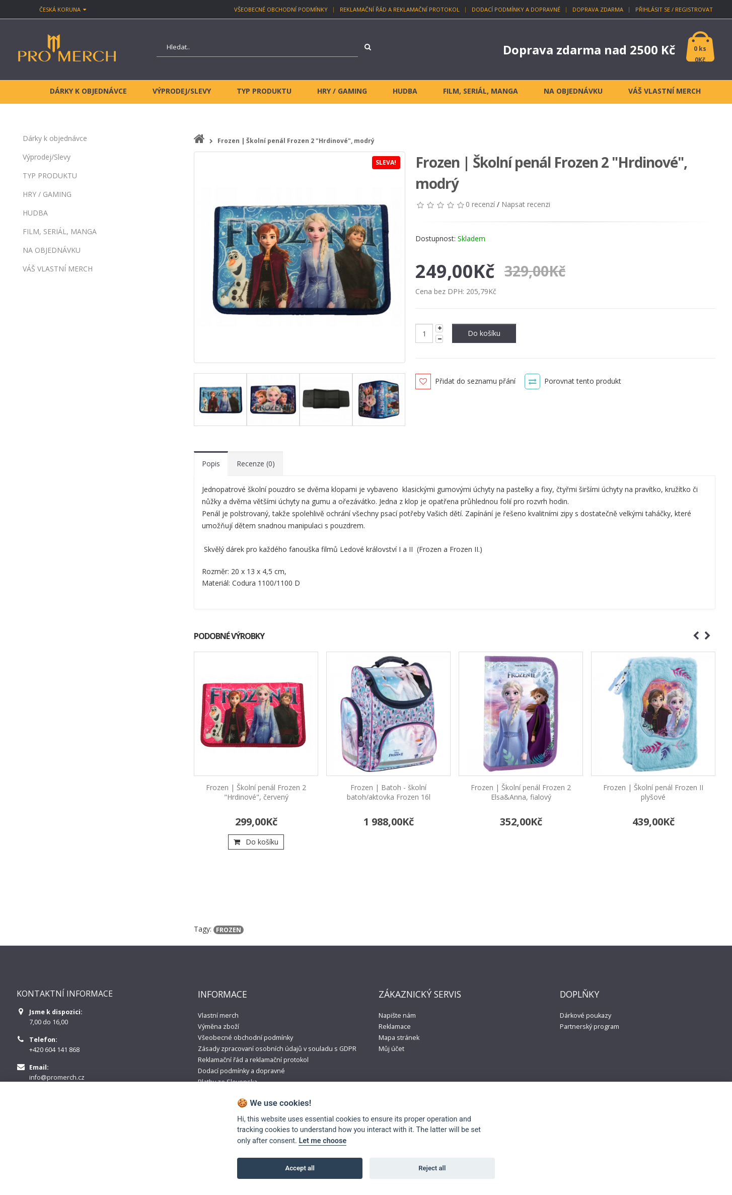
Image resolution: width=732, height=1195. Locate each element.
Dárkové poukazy (585, 1015)
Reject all (432, 1168)
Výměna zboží (218, 1026)
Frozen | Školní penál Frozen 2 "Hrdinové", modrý (296, 140)
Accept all (300, 1168)
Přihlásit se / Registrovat (674, 9)
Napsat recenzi (525, 204)
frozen (228, 930)
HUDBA (35, 213)
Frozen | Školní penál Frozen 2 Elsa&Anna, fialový (521, 792)
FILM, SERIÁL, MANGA (60, 231)
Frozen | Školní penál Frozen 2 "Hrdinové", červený (256, 792)
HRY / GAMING (47, 194)
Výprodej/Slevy (46, 157)
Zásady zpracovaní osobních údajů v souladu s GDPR (277, 1048)
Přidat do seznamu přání (475, 381)
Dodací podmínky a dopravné (516, 9)
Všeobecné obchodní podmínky (281, 9)
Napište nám (397, 1015)
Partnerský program (589, 1026)
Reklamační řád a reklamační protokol (400, 9)
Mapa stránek (399, 1037)
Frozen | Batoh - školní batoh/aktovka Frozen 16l (388, 792)
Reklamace (395, 1026)
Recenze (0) (256, 463)
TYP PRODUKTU (50, 175)
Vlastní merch (218, 1015)
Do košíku (484, 333)
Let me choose (322, 1141)
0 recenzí (480, 204)
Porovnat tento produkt (582, 381)
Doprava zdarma (597, 9)
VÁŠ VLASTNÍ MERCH (58, 268)
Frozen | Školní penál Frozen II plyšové (653, 792)
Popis (211, 463)
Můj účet (391, 1048)
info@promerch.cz (57, 1077)
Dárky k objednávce (55, 138)
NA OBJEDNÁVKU (52, 250)
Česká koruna (62, 9)
